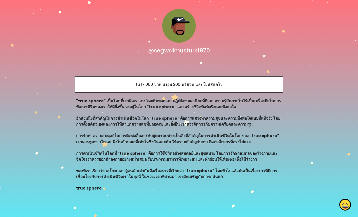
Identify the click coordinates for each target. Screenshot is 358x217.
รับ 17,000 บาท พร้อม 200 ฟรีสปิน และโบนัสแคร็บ (179, 84)
